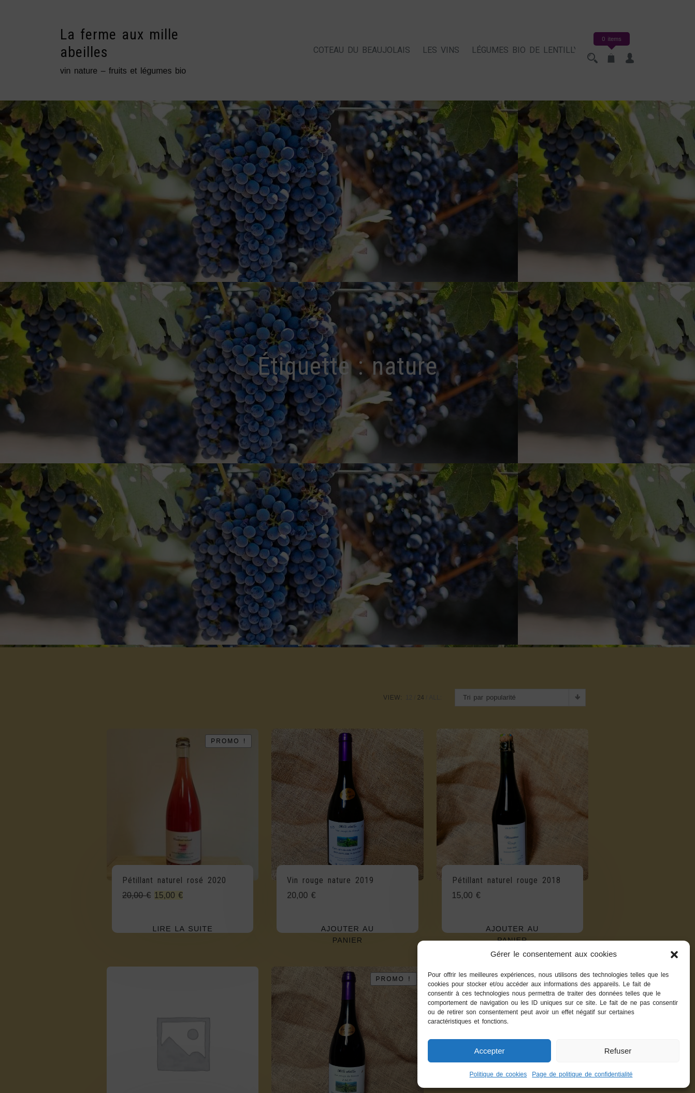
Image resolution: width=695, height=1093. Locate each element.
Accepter (489, 1050)
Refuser (618, 1050)
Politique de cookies (498, 1074)
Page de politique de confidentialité (582, 1074)
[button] (674, 954)
